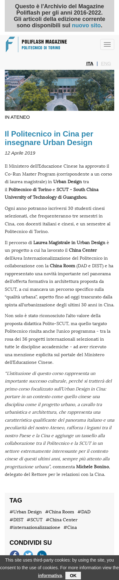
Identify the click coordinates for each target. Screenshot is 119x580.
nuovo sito (86, 25)
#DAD (83, 512)
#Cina (70, 527)
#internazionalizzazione (35, 527)
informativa (50, 576)
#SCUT (35, 520)
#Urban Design (26, 512)
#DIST (16, 520)
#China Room (59, 512)
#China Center (61, 520)
